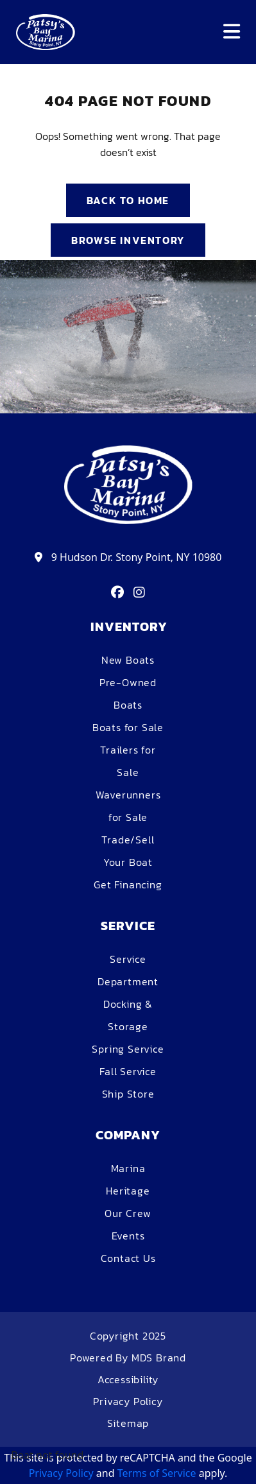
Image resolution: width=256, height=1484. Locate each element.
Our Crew (128, 1213)
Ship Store (128, 1093)
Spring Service (128, 1049)
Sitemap (128, 1423)
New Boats (128, 660)
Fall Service (128, 1071)
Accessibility (128, 1379)
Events (128, 1235)
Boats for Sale (128, 727)
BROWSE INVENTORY (128, 240)
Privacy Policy (127, 1401)
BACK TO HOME (128, 200)
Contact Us (128, 1258)
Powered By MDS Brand (128, 1357)
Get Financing (128, 884)
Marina (128, 1168)
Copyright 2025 (128, 1335)
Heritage (127, 1190)
